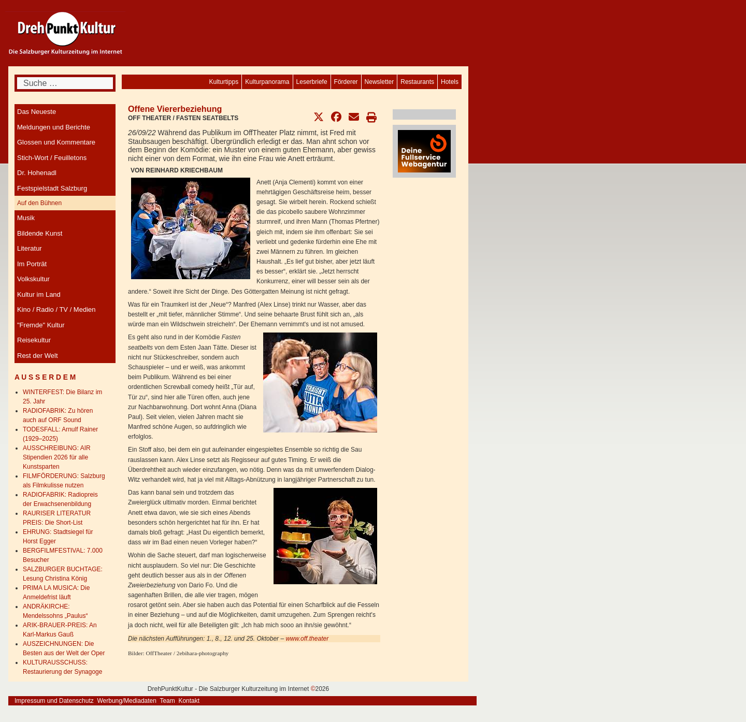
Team (167, 700)
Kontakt (188, 700)
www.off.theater (306, 638)
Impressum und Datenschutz (54, 700)
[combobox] (65, 83)
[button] (318, 117)
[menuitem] (450, 82)
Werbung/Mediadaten (126, 700)
